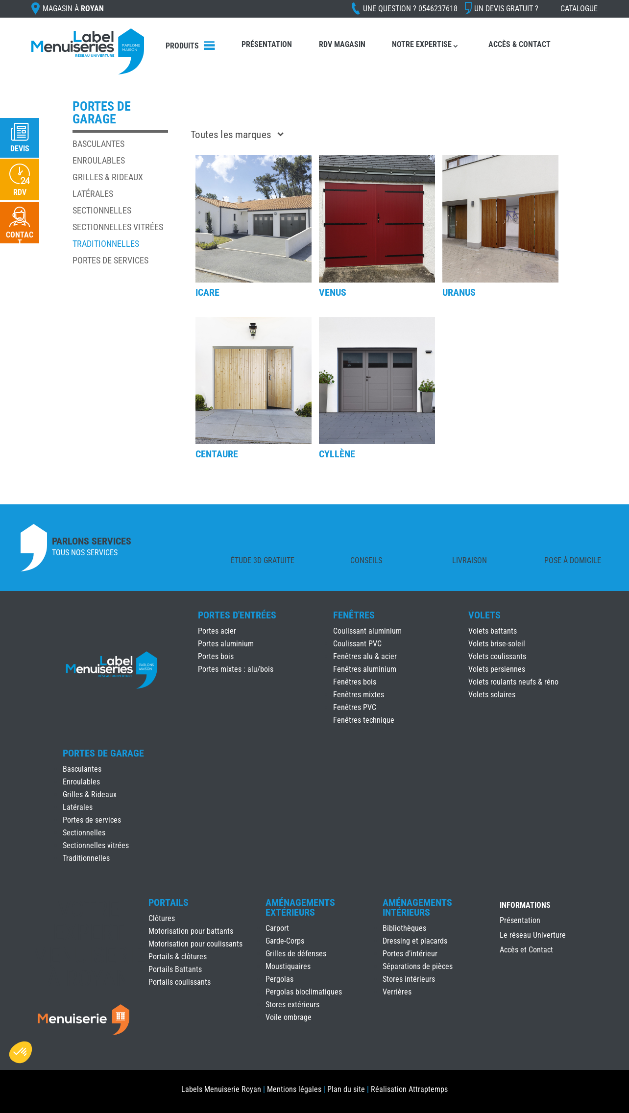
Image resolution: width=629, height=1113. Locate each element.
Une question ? (410, 8)
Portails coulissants (179, 982)
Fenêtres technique (363, 720)
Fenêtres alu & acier (365, 656)
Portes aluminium (226, 643)
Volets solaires (491, 694)
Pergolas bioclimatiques (304, 991)
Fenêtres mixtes (358, 694)
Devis (19, 148)
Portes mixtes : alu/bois (235, 669)
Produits (182, 45)
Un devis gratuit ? (506, 8)
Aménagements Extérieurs (300, 907)
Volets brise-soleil (496, 643)
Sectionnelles (102, 210)
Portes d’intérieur (410, 953)
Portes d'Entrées (237, 615)
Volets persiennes (496, 669)
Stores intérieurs (409, 979)
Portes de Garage (103, 753)
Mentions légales (294, 1089)
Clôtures (161, 918)
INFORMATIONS (525, 905)
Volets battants (492, 631)
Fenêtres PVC (354, 707)
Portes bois (216, 656)
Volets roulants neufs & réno (513, 682)
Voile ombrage (289, 1017)
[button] (20, 1052)
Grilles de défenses (296, 953)
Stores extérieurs (292, 1004)
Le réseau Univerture (533, 936)
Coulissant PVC (357, 643)
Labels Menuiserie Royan (221, 1089)
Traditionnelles (106, 243)
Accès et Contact (526, 950)
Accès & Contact (519, 44)
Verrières (397, 991)
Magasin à (73, 8)
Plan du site (346, 1089)
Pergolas (279, 979)
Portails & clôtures (177, 956)
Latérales (93, 194)
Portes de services (110, 260)
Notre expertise (422, 44)
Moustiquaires (288, 966)
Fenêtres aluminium (364, 669)
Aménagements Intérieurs (417, 907)
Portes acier (217, 631)
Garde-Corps (285, 941)
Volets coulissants (497, 656)
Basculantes (98, 144)
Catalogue (579, 8)
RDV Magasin (342, 44)
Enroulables (99, 160)
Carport (277, 928)
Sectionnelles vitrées (118, 227)
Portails (168, 902)
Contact (19, 238)
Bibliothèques (404, 928)
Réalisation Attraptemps (409, 1089)
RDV (19, 192)
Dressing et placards (415, 941)
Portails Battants (175, 969)
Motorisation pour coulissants (195, 943)
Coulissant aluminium (367, 631)
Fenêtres (354, 615)
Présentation (267, 44)
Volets (484, 615)
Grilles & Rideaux (108, 177)
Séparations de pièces (418, 966)
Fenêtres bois (354, 682)
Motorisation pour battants (190, 931)
